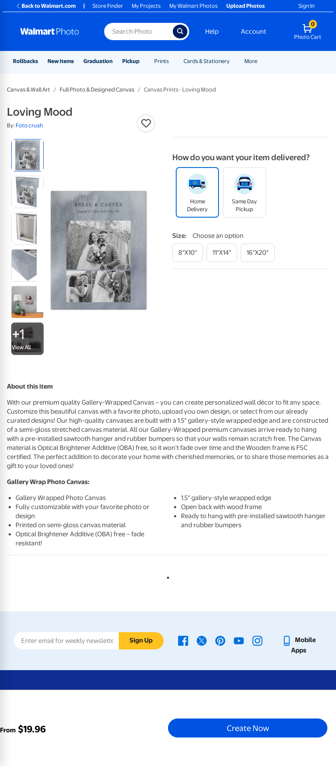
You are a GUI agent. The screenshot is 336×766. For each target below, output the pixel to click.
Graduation (98, 61)
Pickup (130, 61)
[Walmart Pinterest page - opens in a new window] (220, 640)
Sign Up (141, 640)
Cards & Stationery (207, 61)
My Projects (146, 6)
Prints (161, 61)
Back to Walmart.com (46, 6)
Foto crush (29, 125)
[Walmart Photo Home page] (52, 31)
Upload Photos (245, 6)
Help (212, 31)
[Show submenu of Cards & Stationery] (233, 61)
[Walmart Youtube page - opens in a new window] (239, 640)
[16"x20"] (258, 253)
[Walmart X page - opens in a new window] (202, 640)
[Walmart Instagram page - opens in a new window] (257, 640)
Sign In (306, 6)
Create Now (248, 728)
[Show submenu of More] (261, 61)
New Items (61, 61)
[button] (146, 123)
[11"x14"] (221, 253)
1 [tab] (166, 576)
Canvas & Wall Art (28, 89)
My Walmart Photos (193, 6)
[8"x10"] (187, 253)
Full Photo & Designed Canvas (97, 89)
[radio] (27, 155)
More (250, 61)
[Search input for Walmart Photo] (138, 31)
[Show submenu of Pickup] (143, 61)
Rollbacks (25, 61)
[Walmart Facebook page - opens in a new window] (183, 640)
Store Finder (107, 6)
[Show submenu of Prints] (172, 61)
